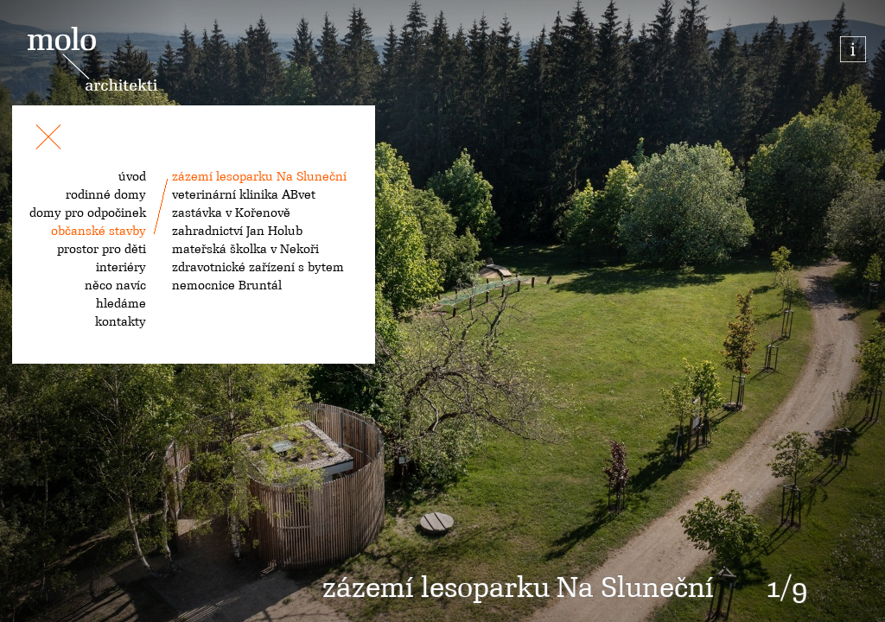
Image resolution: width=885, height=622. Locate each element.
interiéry (121, 267)
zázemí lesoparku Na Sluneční (259, 176)
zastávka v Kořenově (231, 212)
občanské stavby (98, 230)
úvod (132, 176)
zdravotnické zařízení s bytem (258, 267)
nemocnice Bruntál (227, 285)
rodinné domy (106, 194)
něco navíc (115, 285)
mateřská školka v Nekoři (245, 249)
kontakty (120, 321)
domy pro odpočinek (87, 212)
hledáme (121, 303)
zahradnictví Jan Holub (237, 230)
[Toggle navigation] (48, 140)
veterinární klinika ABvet (243, 194)
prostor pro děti (101, 249)
